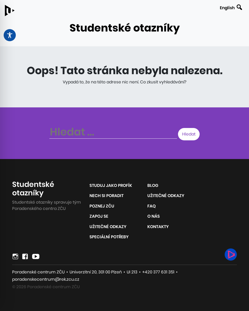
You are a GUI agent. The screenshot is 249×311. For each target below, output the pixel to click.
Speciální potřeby (109, 237)
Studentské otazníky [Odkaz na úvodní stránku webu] (125, 28)
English (227, 8)
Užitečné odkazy (107, 227)
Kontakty (158, 227)
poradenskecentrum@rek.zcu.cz (45, 279)
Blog (152, 185)
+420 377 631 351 (158, 272)
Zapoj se (98, 216)
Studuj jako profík (110, 185)
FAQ (151, 206)
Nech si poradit (106, 196)
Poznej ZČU (101, 206)
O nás (153, 216)
